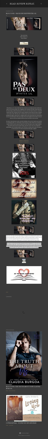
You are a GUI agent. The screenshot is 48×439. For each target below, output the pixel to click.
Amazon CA (21, 141)
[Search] (41, 3)
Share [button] (7, 292)
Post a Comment (12, 390)
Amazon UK (26, 140)
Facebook (24, 259)
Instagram (24, 262)
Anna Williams (27, 435)
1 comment (11, 425)
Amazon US (21, 140)
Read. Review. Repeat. (22, 3)
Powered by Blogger (24, 433)
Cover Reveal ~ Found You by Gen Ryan (21, 423)
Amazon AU (26, 141)
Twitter (24, 260)
